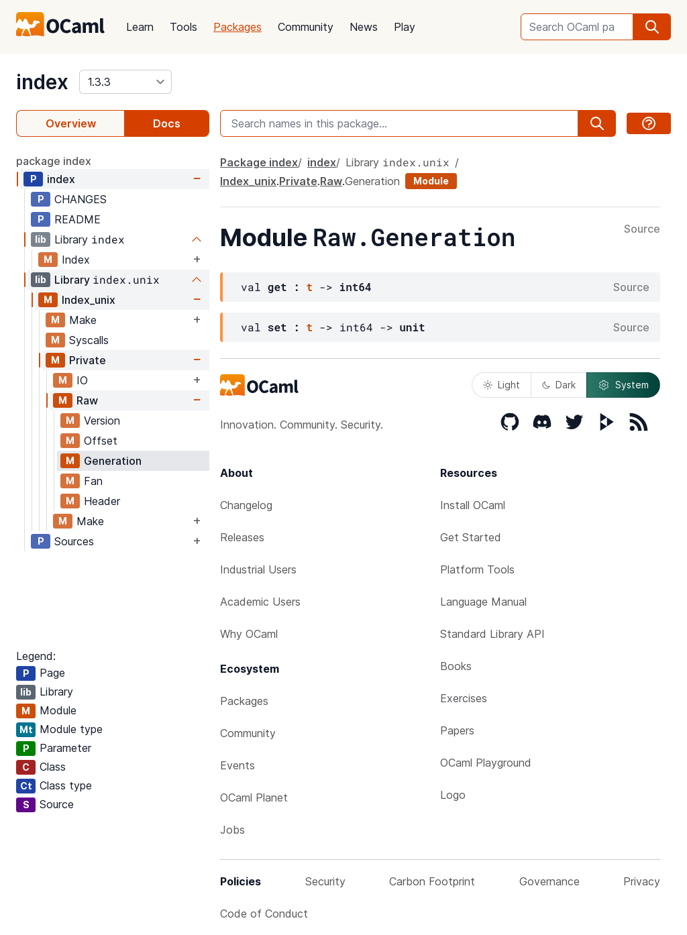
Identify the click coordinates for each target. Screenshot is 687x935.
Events (237, 765)
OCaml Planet (254, 797)
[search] (652, 26)
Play (404, 27)
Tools (183, 27)
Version (102, 420)
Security (325, 881)
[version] (125, 82)
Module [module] (431, 180)
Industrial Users (258, 569)
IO (82, 380)
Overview (71, 123)
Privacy (641, 881)
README (77, 219)
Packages (237, 27)
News (364, 27)
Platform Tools (477, 569)
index (42, 82)
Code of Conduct (264, 913)
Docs (166, 123)
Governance (549, 881)
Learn (140, 27)
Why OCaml (249, 634)
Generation (113, 461)
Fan (93, 481)
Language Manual (483, 601)
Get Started (470, 537)
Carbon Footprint (432, 881)
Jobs (232, 829)
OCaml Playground (485, 762)
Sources (74, 541)
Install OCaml (472, 505)
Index (76, 259)
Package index (259, 162)
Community (305, 27)
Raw (87, 400)
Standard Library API (492, 634)
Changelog (246, 505)
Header (102, 501)
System (623, 385)
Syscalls (89, 340)
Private (87, 360)
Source (642, 229)
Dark (559, 384)
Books (456, 666)
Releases (242, 537)
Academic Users (260, 601)
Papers (457, 730)
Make (83, 320)
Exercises (463, 698)
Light (501, 384)
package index (53, 161)
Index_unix (88, 300)
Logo (453, 795)
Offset (100, 440)
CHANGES (80, 199)
